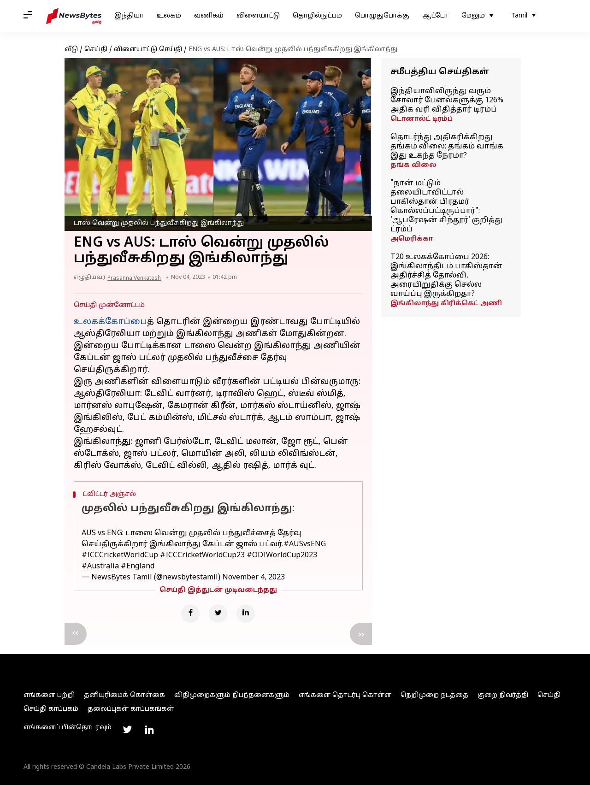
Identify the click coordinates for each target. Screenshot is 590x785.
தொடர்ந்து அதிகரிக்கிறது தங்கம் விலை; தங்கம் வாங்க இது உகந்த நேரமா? (446, 146)
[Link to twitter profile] (127, 729)
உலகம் (169, 16)
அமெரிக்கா (411, 239)
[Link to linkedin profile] (149, 729)
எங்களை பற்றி (49, 695)
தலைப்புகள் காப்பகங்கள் (131, 709)
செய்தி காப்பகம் (51, 709)
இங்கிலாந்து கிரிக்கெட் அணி (446, 303)
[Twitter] (218, 613)
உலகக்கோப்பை (110, 322)
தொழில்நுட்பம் (317, 16)
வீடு (71, 49)
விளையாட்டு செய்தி (148, 49)
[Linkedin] (245, 613)
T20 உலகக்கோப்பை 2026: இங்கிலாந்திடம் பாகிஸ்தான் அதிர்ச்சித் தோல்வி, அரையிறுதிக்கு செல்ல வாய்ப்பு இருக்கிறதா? (446, 276)
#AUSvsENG (304, 544)
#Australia (100, 566)
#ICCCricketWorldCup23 (202, 555)
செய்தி (95, 49)
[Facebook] (190, 613)
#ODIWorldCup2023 (282, 555)
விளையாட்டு (258, 16)
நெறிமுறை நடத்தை (434, 695)
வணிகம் (209, 16)
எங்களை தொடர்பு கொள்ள (345, 695)
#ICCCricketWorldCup (120, 555)
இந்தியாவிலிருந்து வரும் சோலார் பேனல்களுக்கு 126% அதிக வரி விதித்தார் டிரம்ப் (446, 100)
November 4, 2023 (253, 577)
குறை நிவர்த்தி (503, 695)
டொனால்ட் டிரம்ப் (421, 119)
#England (137, 566)
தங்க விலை (413, 165)
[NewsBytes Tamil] (73, 16)
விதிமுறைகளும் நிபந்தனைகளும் (231, 695)
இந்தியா (129, 16)
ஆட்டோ (435, 16)
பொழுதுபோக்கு (382, 16)
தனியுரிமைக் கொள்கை (124, 695)
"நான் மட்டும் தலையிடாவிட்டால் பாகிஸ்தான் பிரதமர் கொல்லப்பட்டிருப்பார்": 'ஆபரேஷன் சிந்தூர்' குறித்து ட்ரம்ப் (446, 206)
